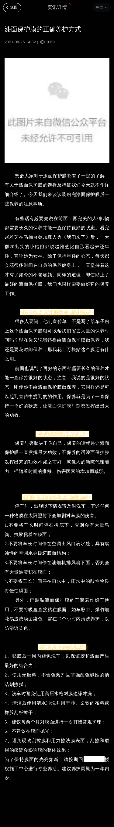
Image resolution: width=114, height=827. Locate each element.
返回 (14, 7)
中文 (99, 7)
